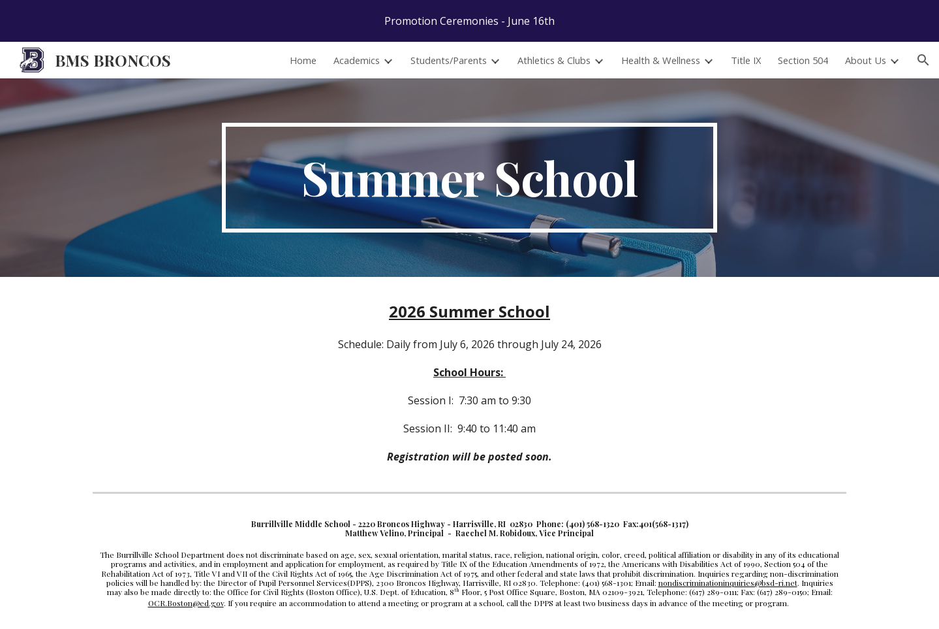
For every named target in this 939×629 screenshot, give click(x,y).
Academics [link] (356, 60)
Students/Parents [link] (448, 60)
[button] (923, 60)
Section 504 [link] (803, 60)
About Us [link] (865, 60)
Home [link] (303, 60)
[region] (469, 21)
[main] (470, 178)
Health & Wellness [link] (660, 60)
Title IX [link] (746, 60)
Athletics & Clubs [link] (554, 60)
